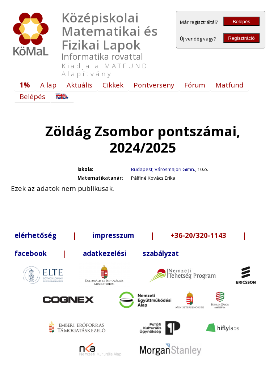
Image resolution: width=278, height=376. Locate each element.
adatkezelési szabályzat (131, 253)
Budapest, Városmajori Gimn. (163, 169)
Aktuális (79, 84)
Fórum (194, 84)
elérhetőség (35, 235)
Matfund (229, 84)
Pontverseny (154, 84)
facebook (30, 253)
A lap (48, 84)
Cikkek (112, 84)
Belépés (241, 21)
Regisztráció (241, 38)
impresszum (113, 235)
